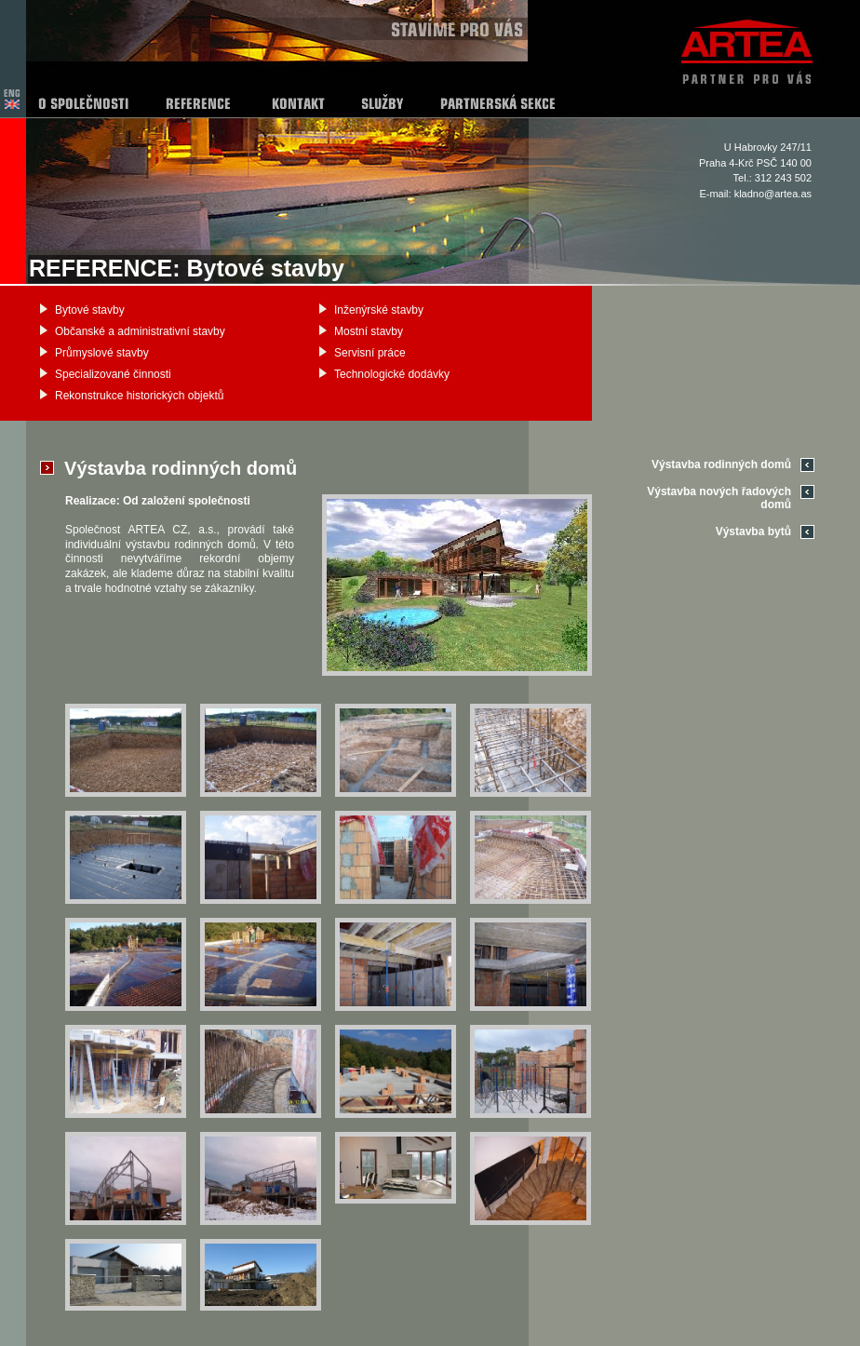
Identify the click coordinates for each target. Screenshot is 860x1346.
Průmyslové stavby (102, 352)
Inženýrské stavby (378, 309)
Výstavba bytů (753, 531)
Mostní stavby (368, 331)
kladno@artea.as (773, 193)
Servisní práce (370, 352)
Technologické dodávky (392, 374)
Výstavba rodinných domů (721, 464)
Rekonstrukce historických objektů (139, 395)
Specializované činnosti (113, 374)
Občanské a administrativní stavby (140, 331)
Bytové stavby (90, 309)
